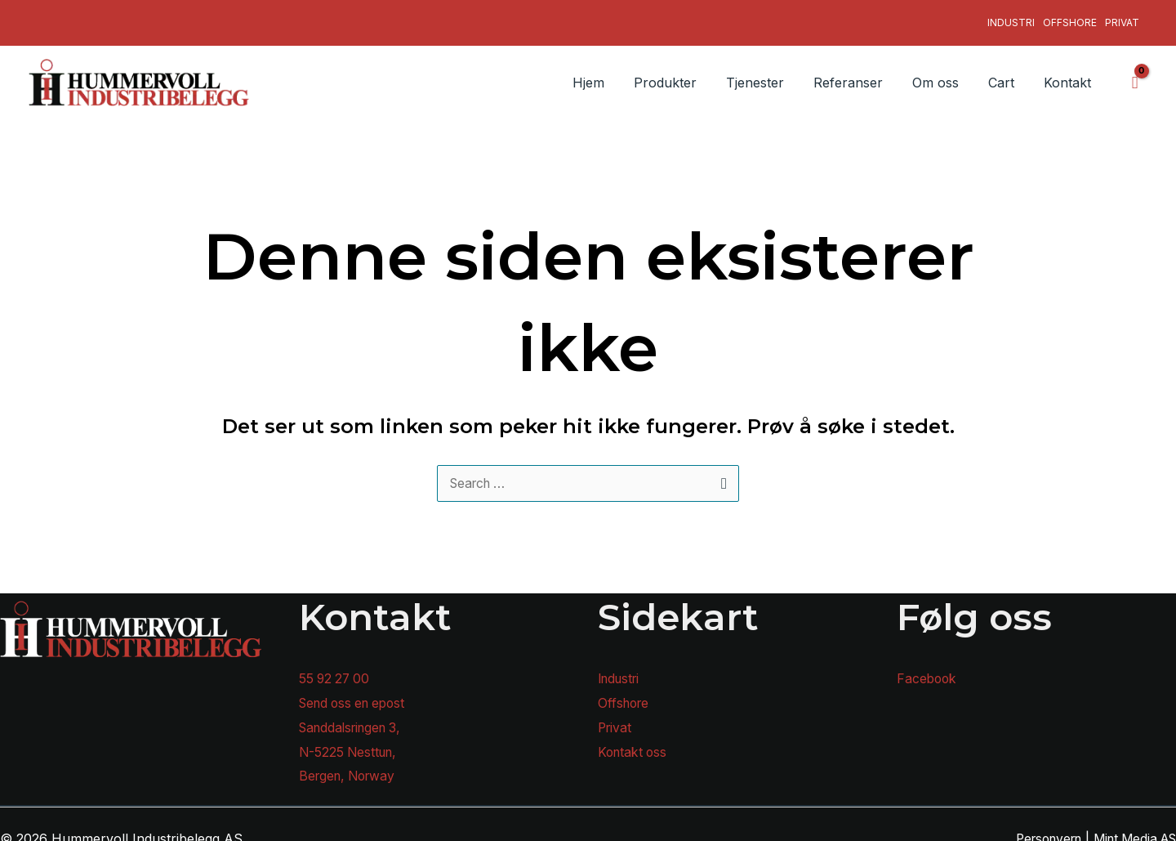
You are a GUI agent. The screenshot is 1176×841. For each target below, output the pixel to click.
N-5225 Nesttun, (350, 741)
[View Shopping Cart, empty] (1134, 71)
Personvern (1036, 828)
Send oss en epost (356, 692)
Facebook (928, 668)
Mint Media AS (1130, 828)
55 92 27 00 (336, 668)
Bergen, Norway (350, 766)
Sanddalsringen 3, (354, 717)
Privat (1122, 17)
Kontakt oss (634, 741)
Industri (1011, 17)
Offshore (1070, 17)
